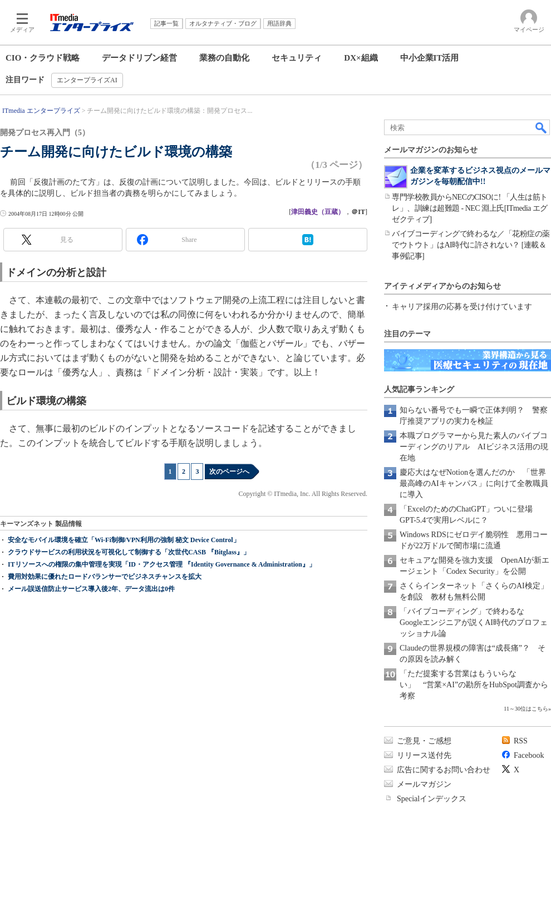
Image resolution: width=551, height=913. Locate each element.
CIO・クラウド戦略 (43, 57)
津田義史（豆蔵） (318, 212)
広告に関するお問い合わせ (443, 770)
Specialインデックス (431, 799)
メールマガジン (424, 784)
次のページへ (229, 471)
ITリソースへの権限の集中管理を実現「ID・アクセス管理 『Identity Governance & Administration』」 (162, 564)
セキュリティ (297, 57)
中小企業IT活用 (429, 57)
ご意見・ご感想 (424, 741)
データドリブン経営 (139, 57)
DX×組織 (360, 57)
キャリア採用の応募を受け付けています (462, 306)
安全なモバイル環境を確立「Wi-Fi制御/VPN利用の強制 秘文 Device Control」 (124, 540)
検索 (541, 127)
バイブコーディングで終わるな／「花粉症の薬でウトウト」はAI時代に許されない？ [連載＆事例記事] (471, 245)
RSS (521, 741)
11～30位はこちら (526, 709)
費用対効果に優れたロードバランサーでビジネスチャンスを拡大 (104, 576)
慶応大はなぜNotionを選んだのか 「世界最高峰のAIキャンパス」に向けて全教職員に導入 (474, 483)
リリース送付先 (424, 755)
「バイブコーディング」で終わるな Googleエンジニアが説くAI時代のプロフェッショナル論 (474, 622)
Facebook (529, 755)
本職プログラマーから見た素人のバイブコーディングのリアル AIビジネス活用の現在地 (474, 446)
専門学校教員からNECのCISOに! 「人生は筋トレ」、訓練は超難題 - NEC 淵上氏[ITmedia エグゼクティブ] (470, 208)
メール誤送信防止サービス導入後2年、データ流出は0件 (91, 589)
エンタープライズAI (87, 80)
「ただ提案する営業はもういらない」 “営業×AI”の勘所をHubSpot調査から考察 (474, 684)
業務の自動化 (224, 57)
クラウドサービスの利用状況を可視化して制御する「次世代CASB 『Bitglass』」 (129, 552)
